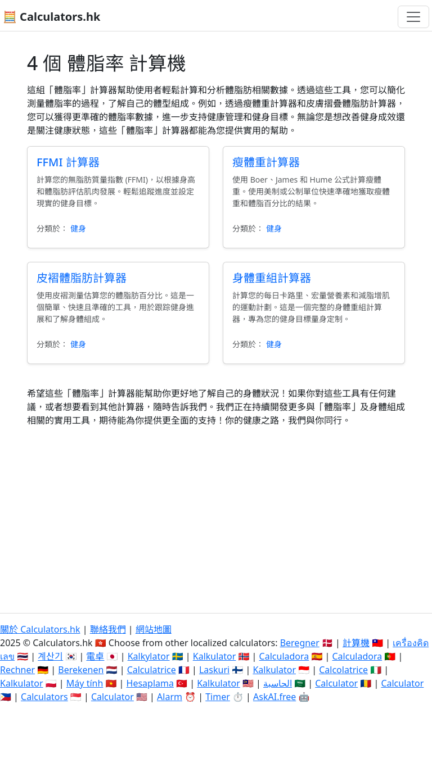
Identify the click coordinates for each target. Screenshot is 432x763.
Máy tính (85, 683)
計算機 (356, 643)
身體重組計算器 (271, 277)
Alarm (169, 697)
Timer (217, 697)
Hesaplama (150, 683)
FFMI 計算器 (68, 162)
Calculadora (284, 656)
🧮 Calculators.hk (51, 16)
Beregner (300, 643)
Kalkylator (149, 656)
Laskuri (214, 670)
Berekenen (81, 670)
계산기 (50, 656)
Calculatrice (151, 670)
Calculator (336, 683)
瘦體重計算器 (266, 162)
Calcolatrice (343, 670)
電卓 (95, 656)
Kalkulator (214, 656)
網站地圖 (154, 629)
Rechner (17, 670)
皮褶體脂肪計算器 (82, 277)
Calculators (44, 697)
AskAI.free (274, 697)
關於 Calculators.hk (40, 629)
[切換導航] (413, 17)
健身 (78, 228)
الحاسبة (277, 683)
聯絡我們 (108, 629)
